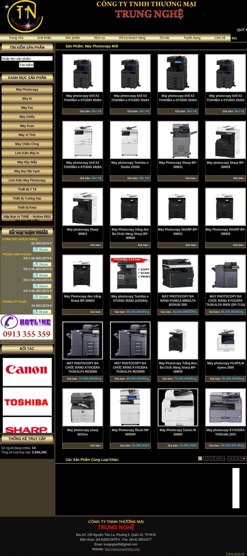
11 (230, 458)
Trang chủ (16, 38)
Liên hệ (220, 38)
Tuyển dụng (192, 38)
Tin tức (165, 38)
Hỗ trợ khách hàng (132, 38)
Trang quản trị (235, 553)
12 (237, 458)
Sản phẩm (72, 38)
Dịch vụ (99, 38)
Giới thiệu (44, 38)
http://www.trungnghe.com (122, 549)
